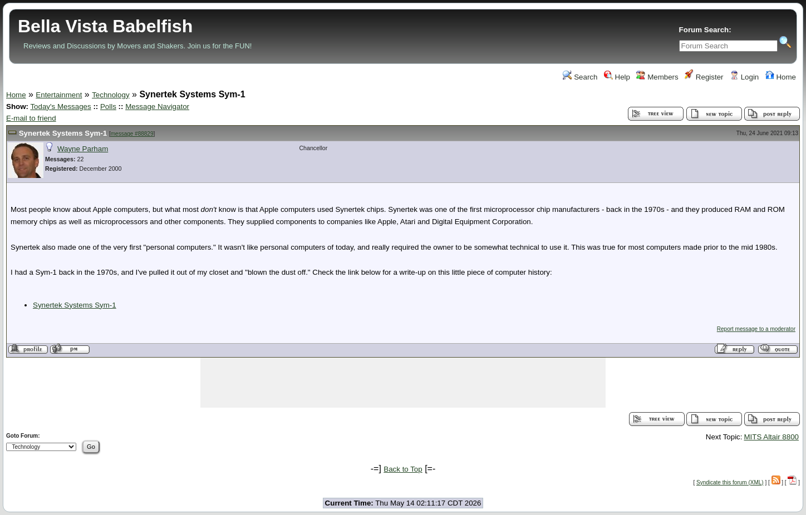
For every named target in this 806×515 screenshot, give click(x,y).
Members (657, 77)
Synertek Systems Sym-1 (63, 133)
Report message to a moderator (756, 329)
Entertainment (59, 95)
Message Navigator (157, 106)
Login (744, 77)
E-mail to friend (31, 118)
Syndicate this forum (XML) (730, 482)
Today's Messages (60, 106)
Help (617, 77)
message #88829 (132, 134)
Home (780, 77)
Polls (108, 106)
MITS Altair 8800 (771, 437)
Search (580, 77)
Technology (110, 95)
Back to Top (403, 469)
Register (704, 77)
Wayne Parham (82, 149)
